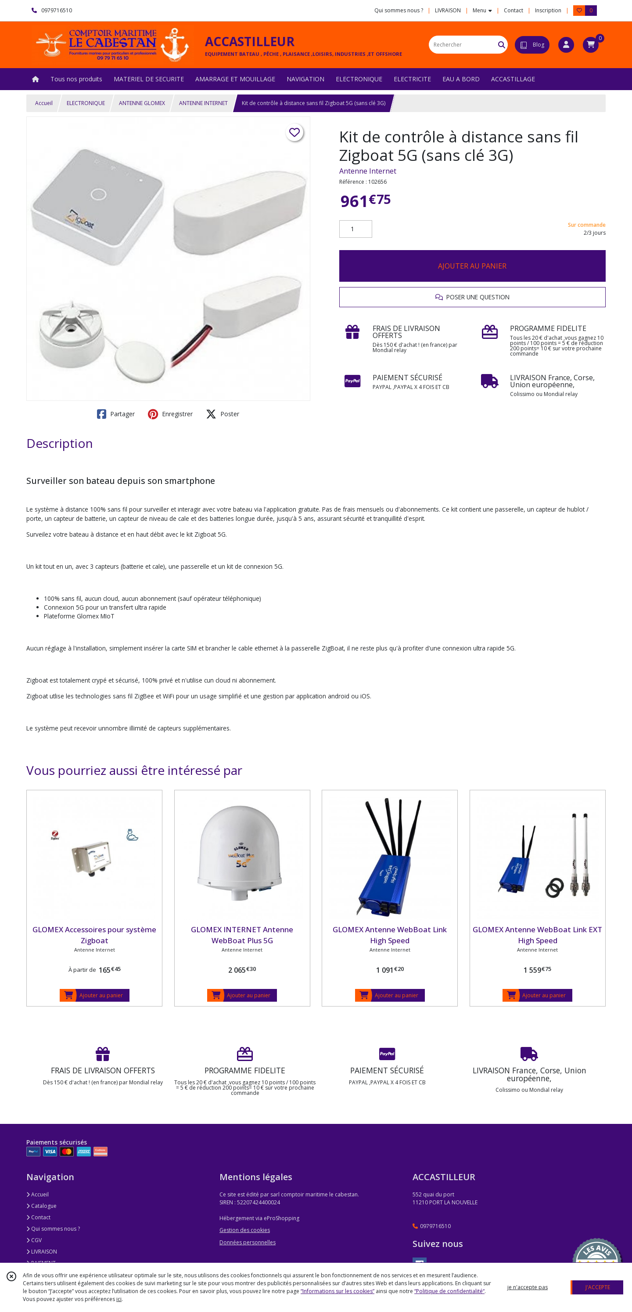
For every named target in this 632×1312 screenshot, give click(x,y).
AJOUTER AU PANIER (472, 266)
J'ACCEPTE (597, 1287)
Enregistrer (170, 414)
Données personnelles (247, 1242)
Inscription (548, 10)
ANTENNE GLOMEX (142, 103)
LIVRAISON (41, 1251)
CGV (34, 1240)
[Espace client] (566, 45)
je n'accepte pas (527, 1287)
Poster (222, 414)
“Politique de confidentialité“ (449, 1291)
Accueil (44, 103)
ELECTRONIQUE (86, 103)
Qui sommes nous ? (53, 1228)
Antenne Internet (367, 171)
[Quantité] (355, 229)
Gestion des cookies (244, 1230)
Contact (513, 10)
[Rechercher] (501, 44)
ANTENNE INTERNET (203, 103)
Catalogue (41, 1206)
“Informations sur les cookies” (337, 1291)
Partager (116, 414)
